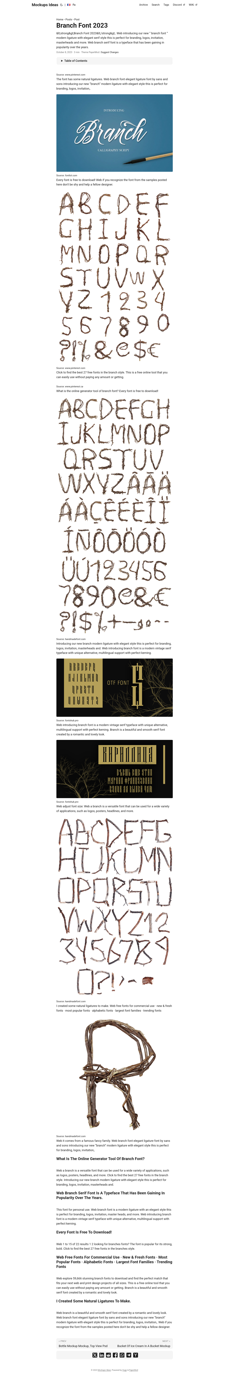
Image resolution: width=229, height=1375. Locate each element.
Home (59, 19)
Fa (74, 4)
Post (77, 19)
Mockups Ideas (45, 5)
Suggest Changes (109, 52)
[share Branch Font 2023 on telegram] (128, 1356)
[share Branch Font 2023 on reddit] (108, 1356)
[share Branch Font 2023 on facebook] (115, 1356)
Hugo (124, 1370)
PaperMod (133, 1370)
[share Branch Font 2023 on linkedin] (101, 1356)
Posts (68, 19)
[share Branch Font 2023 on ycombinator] (135, 1356)
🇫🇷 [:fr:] (68, 4)
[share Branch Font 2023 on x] (94, 1356)
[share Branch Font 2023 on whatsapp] (122, 1356)
